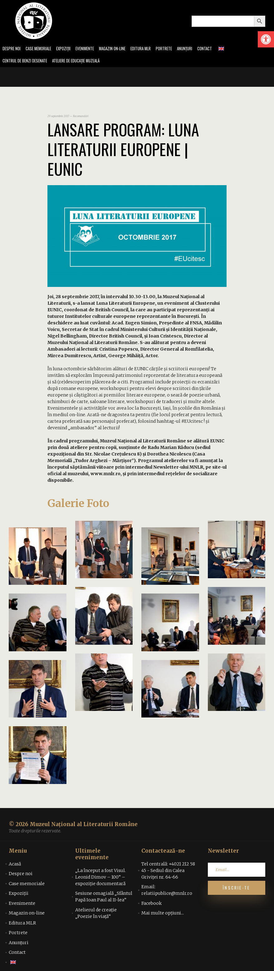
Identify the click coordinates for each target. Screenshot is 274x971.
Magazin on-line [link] (120, 49)
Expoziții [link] (68, 49)
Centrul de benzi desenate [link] (26, 61)
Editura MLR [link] (151, 49)
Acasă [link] (15, 865)
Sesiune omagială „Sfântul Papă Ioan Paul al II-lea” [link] (103, 898)
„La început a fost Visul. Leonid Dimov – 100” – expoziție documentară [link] (100, 878)
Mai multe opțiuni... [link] (162, 914)
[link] (266, 39)
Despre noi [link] (12, 49)
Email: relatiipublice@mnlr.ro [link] (166, 891)
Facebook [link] (151, 904)
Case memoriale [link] (41, 49)
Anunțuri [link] (197, 49)
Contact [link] (219, 49)
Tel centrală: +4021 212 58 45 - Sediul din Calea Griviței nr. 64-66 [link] (168, 871)
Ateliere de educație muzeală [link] (83, 61)
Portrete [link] (175, 49)
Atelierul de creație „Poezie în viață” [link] (96, 914)
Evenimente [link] (91, 49)
